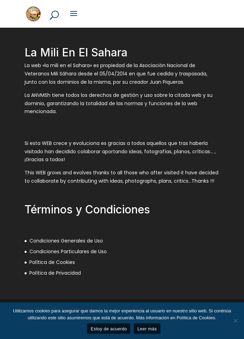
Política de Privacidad (55, 272)
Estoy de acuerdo (109, 328)
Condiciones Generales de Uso (66, 240)
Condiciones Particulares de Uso (68, 251)
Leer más (147, 328)
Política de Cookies (52, 262)
